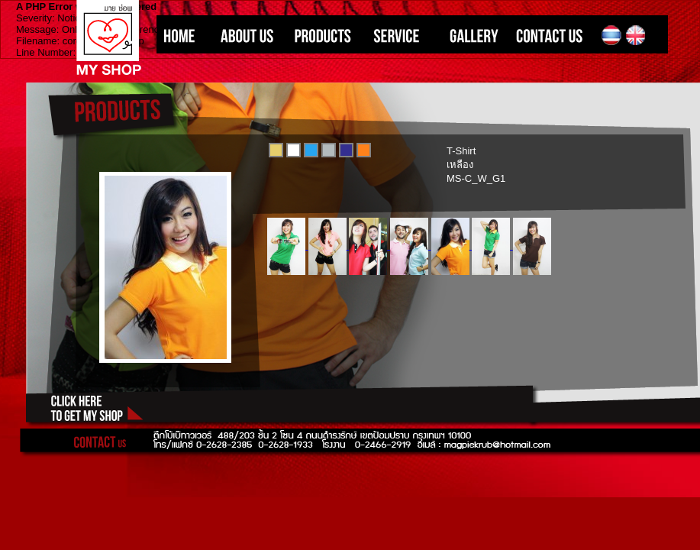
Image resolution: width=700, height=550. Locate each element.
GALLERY (469, 35)
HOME (181, 35)
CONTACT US (553, 35)
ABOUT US (242, 35)
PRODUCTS (321, 35)
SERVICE (397, 35)
